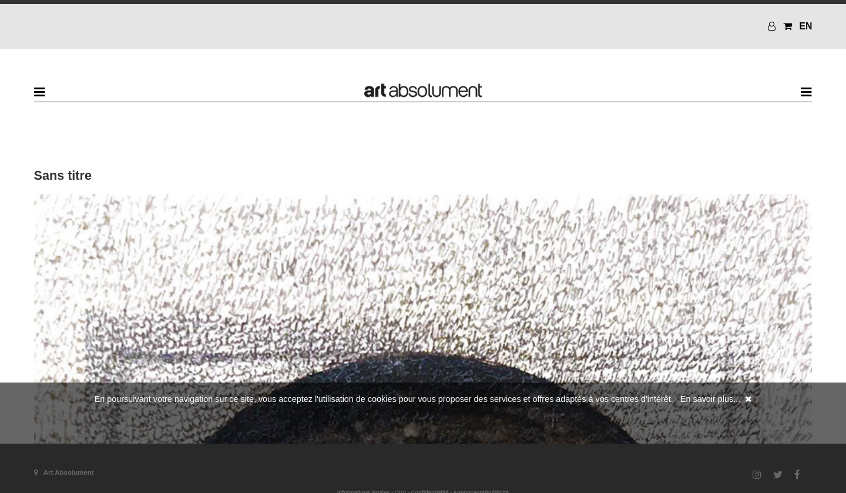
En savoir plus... (710, 399)
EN (805, 26)
